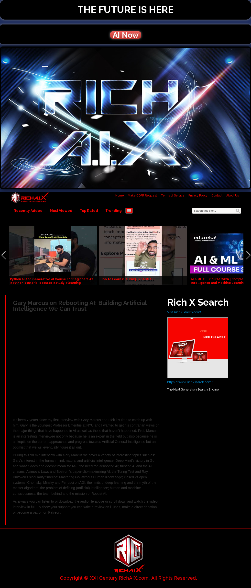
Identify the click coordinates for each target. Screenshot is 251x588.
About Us (232, 195)
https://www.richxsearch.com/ (190, 382)
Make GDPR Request (142, 195)
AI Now (126, 35)
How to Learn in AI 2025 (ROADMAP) (127, 279)
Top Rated (89, 211)
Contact (216, 195)
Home (119, 195)
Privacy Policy (197, 195)
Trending (113, 211)
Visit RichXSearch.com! (184, 312)
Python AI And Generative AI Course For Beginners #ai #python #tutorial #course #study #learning (52, 281)
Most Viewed (61, 211)
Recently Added (28, 211)
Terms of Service (173, 195)
